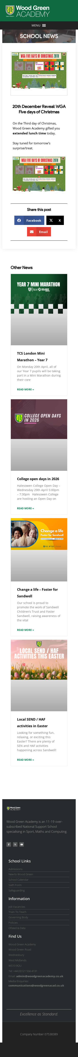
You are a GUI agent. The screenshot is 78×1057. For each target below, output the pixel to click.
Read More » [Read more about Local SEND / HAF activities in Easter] (25, 760)
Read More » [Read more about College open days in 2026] (25, 508)
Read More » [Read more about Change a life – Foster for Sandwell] (25, 630)
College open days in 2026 (38, 479)
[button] (29, 220)
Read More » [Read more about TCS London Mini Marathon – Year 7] (25, 389)
